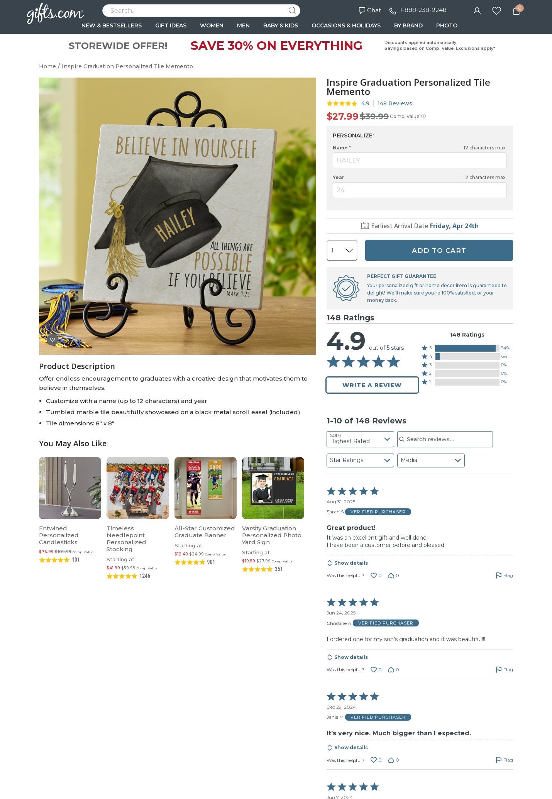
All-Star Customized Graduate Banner (204, 532)
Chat (370, 10)
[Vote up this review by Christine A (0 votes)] (376, 669)
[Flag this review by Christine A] (504, 669)
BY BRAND (408, 25)
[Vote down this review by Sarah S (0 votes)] (393, 575)
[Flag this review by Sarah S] (504, 575)
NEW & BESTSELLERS (111, 25)
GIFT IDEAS (170, 25)
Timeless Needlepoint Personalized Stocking (126, 539)
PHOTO (446, 25)
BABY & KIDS (280, 25)
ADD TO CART (439, 250)
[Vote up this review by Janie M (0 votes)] (376, 760)
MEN (243, 25)
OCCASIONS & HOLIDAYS (346, 25)
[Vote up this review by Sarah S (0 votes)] (376, 575)
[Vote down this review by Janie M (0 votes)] (393, 760)
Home (47, 66)
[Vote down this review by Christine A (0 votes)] (393, 669)
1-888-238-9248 (423, 10)
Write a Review (372, 385)
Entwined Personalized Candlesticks (59, 535)
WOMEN (212, 25)
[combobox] (360, 439)
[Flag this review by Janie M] (504, 760)
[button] (467, 348)
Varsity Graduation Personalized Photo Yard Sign (271, 535)
